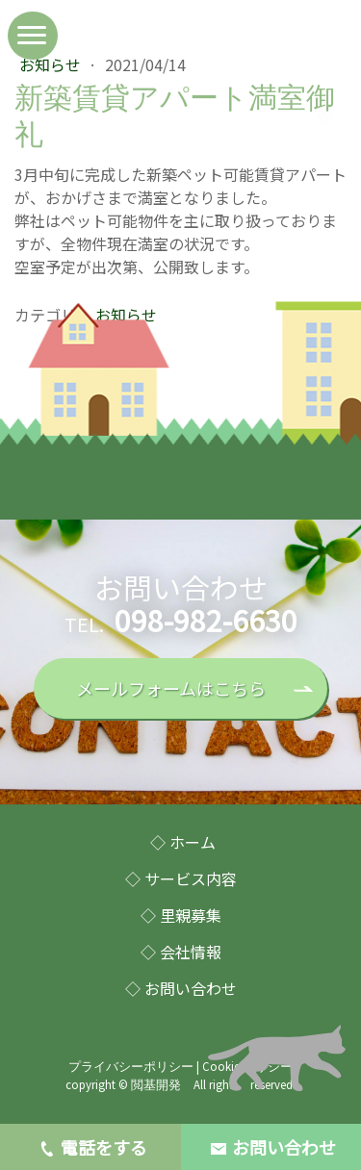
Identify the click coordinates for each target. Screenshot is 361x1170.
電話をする (90, 1148)
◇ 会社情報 (181, 951)
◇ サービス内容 (181, 878)
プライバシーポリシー (130, 1066)
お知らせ (52, 64)
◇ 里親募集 (181, 915)
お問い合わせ (270, 1147)
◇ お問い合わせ (181, 988)
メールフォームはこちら (171, 687)
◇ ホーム (183, 841)
